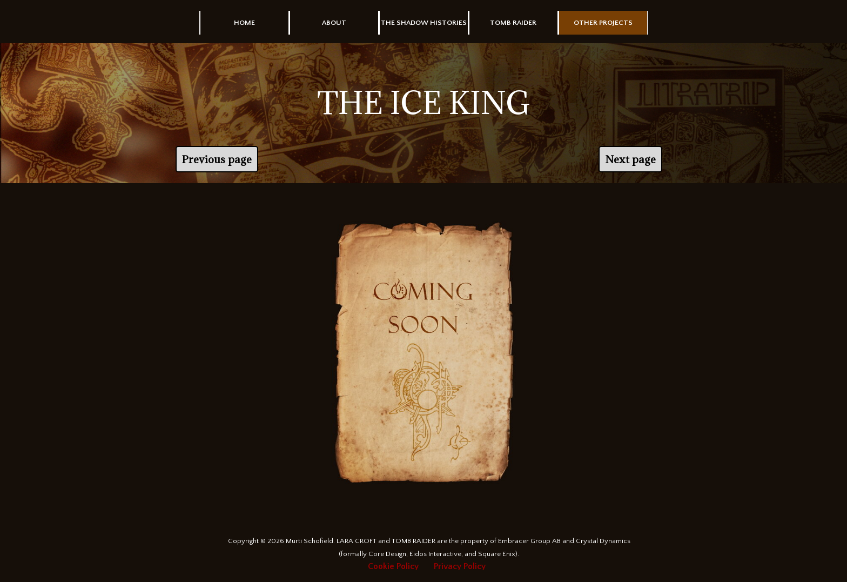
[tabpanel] (423, 102)
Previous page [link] (217, 159)
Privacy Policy (460, 566)
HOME (244, 22)
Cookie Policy (393, 566)
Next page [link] (630, 159)
